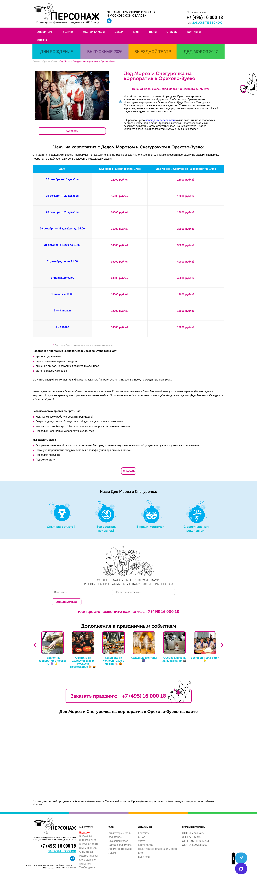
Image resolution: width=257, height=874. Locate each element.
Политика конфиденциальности (157, 839)
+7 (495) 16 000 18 (204, 17)
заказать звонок (62, 842)
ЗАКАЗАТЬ (72, 131)
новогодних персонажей (160, 120)
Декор (119, 32)
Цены (153, 32)
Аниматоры (45, 32)
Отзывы (172, 32)
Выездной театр (89, 834)
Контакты (194, 32)
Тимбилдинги (87, 858)
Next (222, 636)
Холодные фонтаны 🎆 (144, 650)
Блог (136, 32)
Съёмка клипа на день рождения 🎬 (174, 650)
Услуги (68, 32)
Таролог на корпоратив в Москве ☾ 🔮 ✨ (52, 651)
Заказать (129, 471)
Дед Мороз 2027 (89, 838)
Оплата (42, 40)
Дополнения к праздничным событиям (128, 617)
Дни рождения (87, 831)
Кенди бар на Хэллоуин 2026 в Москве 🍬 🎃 (113, 651)
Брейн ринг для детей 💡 (205, 650)
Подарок (84, 823)
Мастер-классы (94, 32)
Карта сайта (145, 835)
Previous (35, 636)
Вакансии (144, 847)
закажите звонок (206, 22)
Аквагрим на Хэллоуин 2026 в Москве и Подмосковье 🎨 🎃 (83, 653)
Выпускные (86, 827)
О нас (141, 828)
